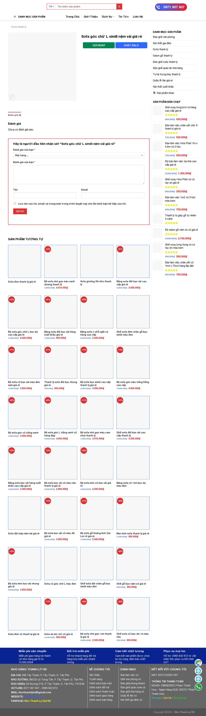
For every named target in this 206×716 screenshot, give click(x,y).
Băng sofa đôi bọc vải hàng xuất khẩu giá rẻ (60, 333)
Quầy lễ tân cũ (128, 695)
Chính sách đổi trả (99, 687)
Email (84, 189)
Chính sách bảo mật (100, 683)
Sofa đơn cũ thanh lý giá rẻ (23, 634)
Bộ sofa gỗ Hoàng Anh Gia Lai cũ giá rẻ (95, 535)
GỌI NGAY (99, 45)
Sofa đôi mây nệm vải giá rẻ (23, 533)
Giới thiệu (94, 674)
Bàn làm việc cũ (129, 674)
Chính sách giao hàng (101, 695)
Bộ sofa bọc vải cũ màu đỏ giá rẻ (59, 535)
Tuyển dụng (95, 679)
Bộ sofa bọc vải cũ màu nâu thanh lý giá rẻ (60, 484)
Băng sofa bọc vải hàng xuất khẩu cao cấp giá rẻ (24, 484)
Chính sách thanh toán (101, 691)
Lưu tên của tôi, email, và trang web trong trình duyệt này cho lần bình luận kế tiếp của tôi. (72, 203)
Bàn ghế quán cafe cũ (132, 687)
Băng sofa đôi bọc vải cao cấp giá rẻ (131, 283)
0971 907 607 (174, 7)
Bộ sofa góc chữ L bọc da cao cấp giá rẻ (23, 333)
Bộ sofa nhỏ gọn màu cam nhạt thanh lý (95, 434)
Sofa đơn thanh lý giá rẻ (22, 281)
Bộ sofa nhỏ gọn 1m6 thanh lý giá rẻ (96, 635)
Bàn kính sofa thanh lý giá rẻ (133, 533)
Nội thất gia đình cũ (131, 699)
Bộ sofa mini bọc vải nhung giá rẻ (23, 585)
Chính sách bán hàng (100, 699)
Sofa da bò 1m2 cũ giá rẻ (58, 634)
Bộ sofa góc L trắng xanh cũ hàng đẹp (60, 434)
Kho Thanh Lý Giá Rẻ (37, 700)
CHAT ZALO (131, 45)
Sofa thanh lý (18, 26)
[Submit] (119, 6)
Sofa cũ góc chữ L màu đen (60, 583)
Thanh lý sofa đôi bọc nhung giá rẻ (60, 383)
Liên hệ (167, 697)
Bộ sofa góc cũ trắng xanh (23, 432)
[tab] (14, 115)
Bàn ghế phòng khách (132, 683)
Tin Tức (123, 16)
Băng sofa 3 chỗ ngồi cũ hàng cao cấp (94, 333)
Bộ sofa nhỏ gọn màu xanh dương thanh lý (59, 283)
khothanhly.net (33, 696)
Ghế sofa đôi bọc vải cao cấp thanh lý (131, 434)
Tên (15, 189)
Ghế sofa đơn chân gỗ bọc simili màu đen (132, 333)
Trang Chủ (73, 16)
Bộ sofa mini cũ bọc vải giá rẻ (95, 484)
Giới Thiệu (91, 16)
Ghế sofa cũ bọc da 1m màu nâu (133, 635)
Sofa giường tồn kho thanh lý (95, 283)
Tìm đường (179, 697)
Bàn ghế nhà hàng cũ (132, 691)
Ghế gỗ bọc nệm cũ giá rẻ (131, 583)
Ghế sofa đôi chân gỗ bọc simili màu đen (95, 585)
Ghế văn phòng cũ (130, 679)
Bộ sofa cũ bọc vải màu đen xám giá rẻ (24, 383)
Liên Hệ (138, 16)
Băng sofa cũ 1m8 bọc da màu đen (131, 484)
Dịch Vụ (108, 16)
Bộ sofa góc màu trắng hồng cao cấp (133, 383)
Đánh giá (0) (14, 115)
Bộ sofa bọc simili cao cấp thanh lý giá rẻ (95, 383)
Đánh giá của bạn (24, 149)
